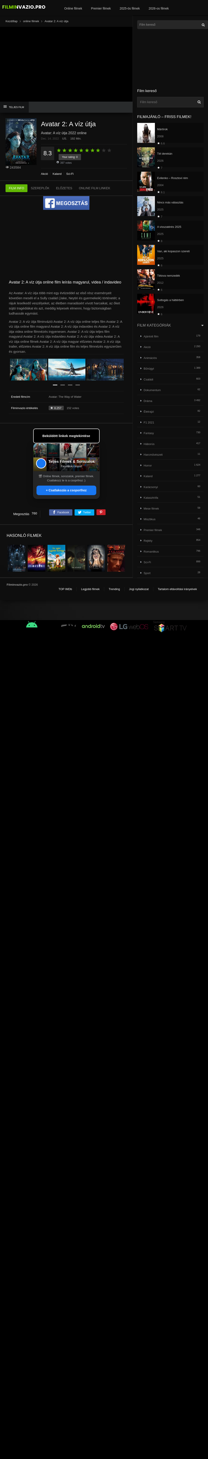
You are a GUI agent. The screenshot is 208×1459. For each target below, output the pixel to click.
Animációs (150, 358)
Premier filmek (101, 8)
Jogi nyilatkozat (139, 589)
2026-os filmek (159, 8)
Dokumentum (152, 390)
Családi (148, 379)
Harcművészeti (153, 454)
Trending (114, 589)
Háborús (149, 444)
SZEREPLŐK (40, 188)
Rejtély (148, 540)
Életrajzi (149, 411)
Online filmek (73, 8)
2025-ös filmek (130, 8)
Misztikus (149, 519)
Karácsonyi (151, 487)
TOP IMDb (65, 589)
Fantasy (149, 433)
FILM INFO (16, 188)
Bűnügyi (149, 368)
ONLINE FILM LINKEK (94, 188)
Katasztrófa (151, 497)
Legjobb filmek (90, 589)
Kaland (57, 174)
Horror (148, 465)
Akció (44, 174)
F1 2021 (149, 422)
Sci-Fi (69, 174)
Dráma (148, 401)
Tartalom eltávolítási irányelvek (177, 589)
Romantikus (151, 551)
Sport (147, 573)
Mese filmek (151, 508)
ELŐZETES (64, 188)
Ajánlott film (151, 336)
